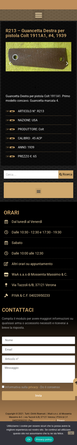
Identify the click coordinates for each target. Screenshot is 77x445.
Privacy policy (44, 439)
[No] (71, 433)
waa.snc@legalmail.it (44, 420)
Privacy (61, 420)
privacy (33, 387)
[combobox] (31, 174)
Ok (28, 439)
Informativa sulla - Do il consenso (32, 387)
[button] (38, 15)
